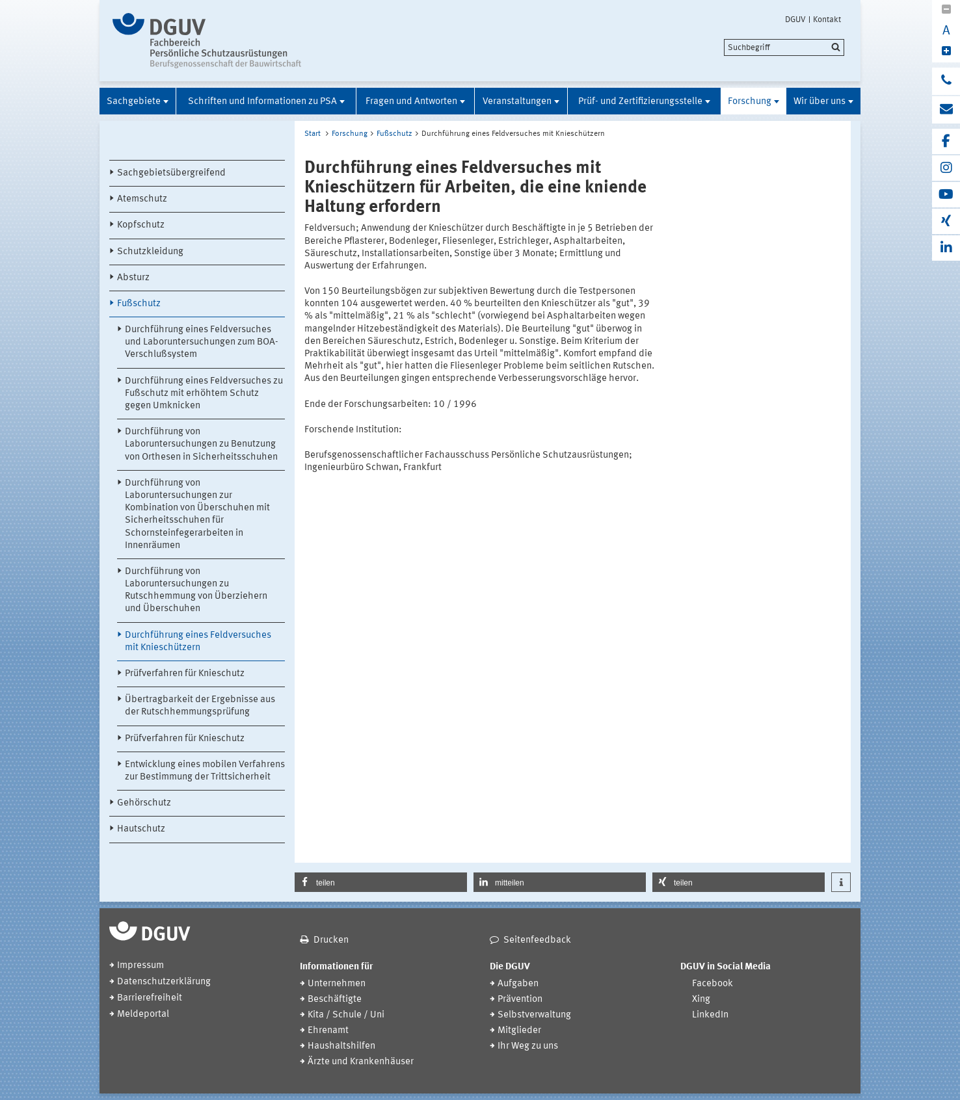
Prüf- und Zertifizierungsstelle (640, 102)
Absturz (133, 278)
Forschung (749, 102)
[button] (381, 882)
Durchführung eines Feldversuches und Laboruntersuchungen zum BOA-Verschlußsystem (201, 342)
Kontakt (827, 19)
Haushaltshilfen (341, 1046)
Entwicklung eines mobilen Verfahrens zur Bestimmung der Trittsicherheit (205, 771)
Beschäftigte (335, 999)
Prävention (520, 999)
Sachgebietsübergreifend (171, 173)
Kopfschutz (141, 225)
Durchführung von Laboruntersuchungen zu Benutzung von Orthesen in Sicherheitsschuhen (201, 444)
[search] (784, 47)
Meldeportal (143, 1014)
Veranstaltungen (517, 102)
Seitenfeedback (537, 940)
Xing (701, 999)
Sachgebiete (134, 102)
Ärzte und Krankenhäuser (361, 1062)
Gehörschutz (144, 803)
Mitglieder (519, 1031)
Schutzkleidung (150, 252)
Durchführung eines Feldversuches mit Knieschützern (198, 642)
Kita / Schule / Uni (346, 1015)
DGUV (795, 19)
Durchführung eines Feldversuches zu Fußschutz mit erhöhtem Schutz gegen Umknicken (204, 393)
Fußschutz (139, 304)
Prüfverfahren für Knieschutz (185, 674)
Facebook (712, 984)
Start (312, 134)
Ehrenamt (328, 1031)
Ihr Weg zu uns (528, 1046)
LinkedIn (710, 1015)
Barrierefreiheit (149, 998)
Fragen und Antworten (411, 102)
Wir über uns (819, 102)
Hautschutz (141, 829)
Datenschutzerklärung (164, 982)
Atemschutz (142, 199)
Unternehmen (337, 984)
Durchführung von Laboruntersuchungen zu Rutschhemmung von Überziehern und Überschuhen (196, 590)
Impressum (140, 966)
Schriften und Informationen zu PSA (262, 102)
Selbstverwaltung (534, 1015)
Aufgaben (518, 984)
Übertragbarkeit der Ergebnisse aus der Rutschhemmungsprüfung (200, 706)
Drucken (331, 940)
